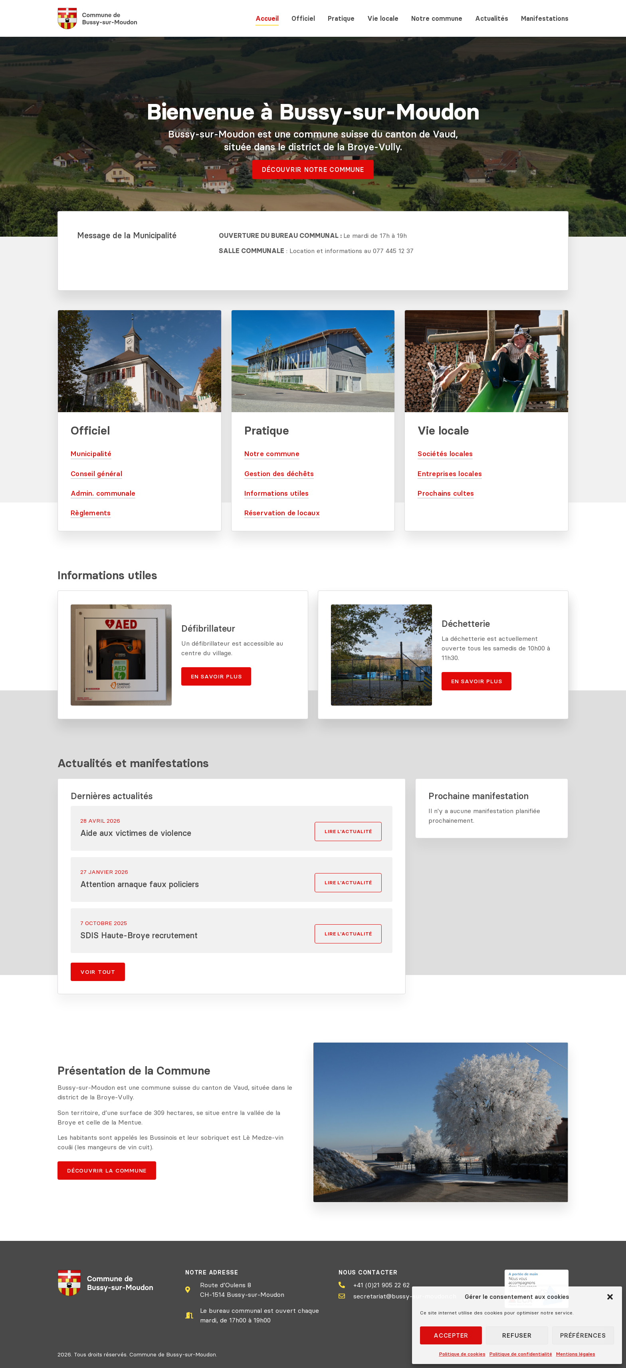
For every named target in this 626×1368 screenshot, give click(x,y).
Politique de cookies (462, 1354)
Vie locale (382, 18)
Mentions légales (575, 1354)
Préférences (583, 1335)
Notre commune (436, 18)
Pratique (341, 18)
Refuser (516, 1335)
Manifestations (545, 18)
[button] (610, 1297)
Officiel (303, 18)
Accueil (267, 18)
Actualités (491, 18)
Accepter (451, 1335)
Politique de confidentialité (520, 1354)
